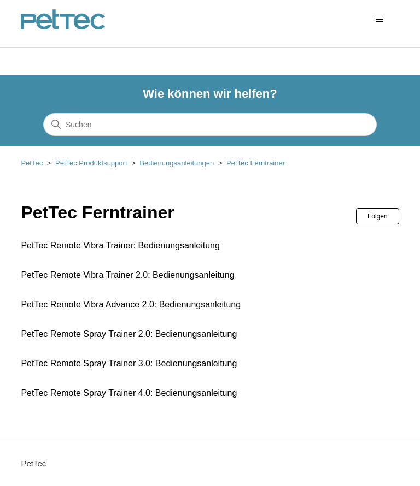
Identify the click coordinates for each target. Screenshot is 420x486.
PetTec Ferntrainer (255, 163)
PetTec (32, 163)
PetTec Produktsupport (91, 163)
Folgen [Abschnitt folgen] (378, 216)
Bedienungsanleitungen (176, 163)
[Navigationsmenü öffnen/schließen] (379, 19)
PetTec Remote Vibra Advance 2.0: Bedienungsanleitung (131, 304)
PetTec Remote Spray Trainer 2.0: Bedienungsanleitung (129, 334)
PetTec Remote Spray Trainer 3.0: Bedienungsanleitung (129, 363)
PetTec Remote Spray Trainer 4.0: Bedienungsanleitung (129, 393)
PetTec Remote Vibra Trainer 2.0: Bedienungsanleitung (127, 275)
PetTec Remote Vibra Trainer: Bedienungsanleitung (120, 245)
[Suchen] (210, 124)
